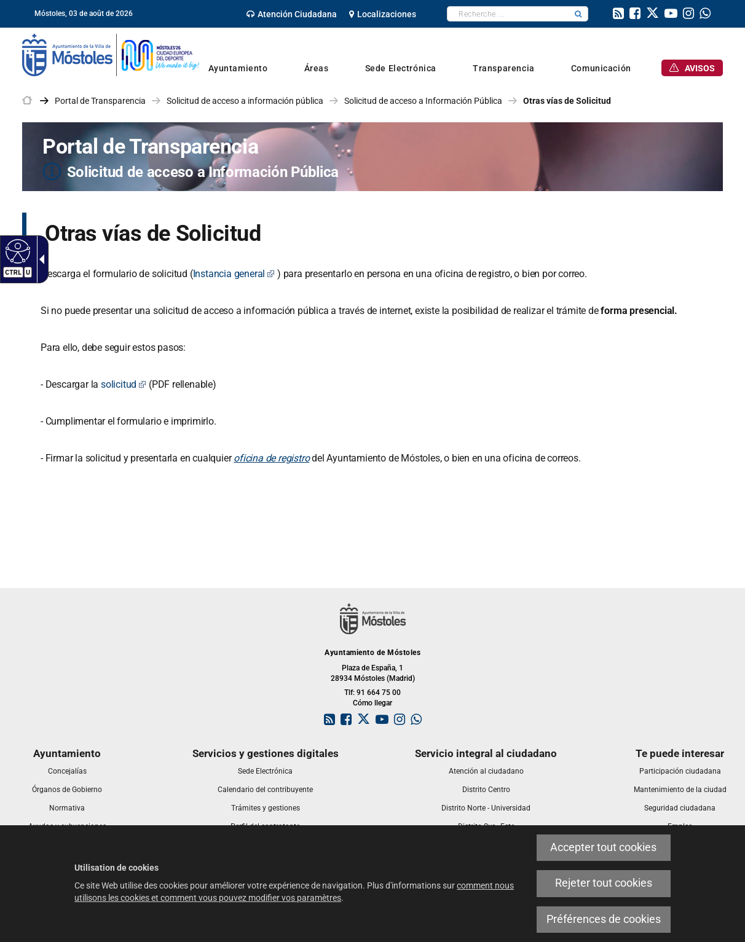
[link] (291, 14)
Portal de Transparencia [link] (100, 101)
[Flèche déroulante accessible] (39, 259)
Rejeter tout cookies (603, 883)
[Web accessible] (16, 250)
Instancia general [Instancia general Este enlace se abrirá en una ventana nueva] (234, 274)
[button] (578, 14)
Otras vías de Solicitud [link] (567, 101)
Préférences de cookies (603, 919)
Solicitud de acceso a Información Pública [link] (423, 101)
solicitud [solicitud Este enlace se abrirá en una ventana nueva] (123, 384)
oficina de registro (271, 458)
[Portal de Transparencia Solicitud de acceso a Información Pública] (372, 156)
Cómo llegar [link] (372, 703)
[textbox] (508, 14)
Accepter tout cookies (603, 847)
